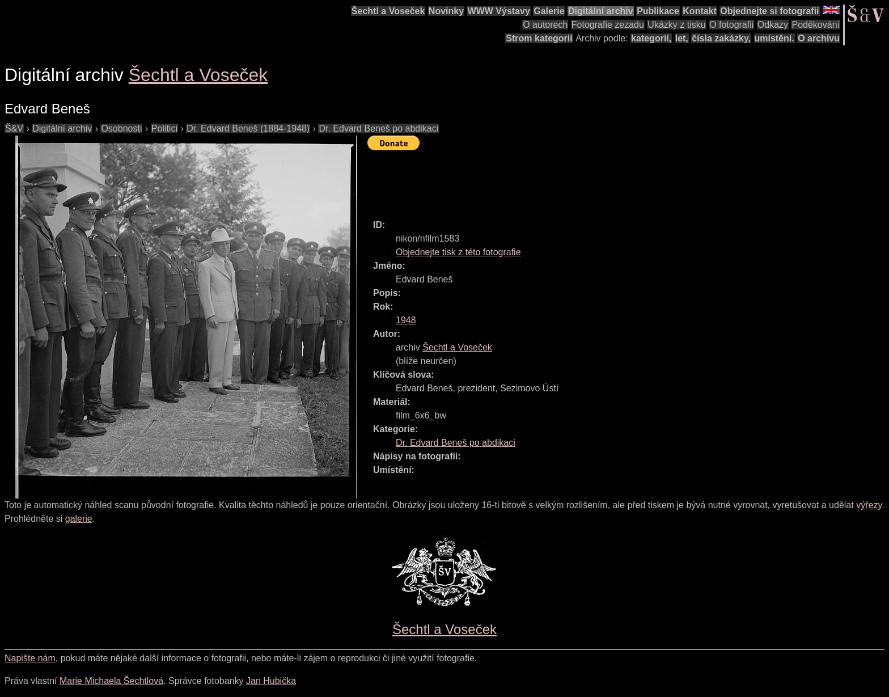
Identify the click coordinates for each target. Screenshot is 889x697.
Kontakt (700, 11)
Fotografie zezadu (608, 24)
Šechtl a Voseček (388, 11)
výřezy (869, 505)
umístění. (774, 38)
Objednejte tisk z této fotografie (458, 252)
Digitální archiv (600, 11)
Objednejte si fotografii (769, 11)
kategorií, (651, 38)
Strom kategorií (539, 38)
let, (681, 38)
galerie (78, 518)
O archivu (819, 38)
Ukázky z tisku (676, 24)
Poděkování (815, 24)
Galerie (549, 11)
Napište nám (30, 658)
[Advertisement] (573, 179)
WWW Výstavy (499, 11)
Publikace (658, 11)
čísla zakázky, (721, 38)
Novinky (446, 11)
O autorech (545, 24)
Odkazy (772, 24)
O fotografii (731, 24)
